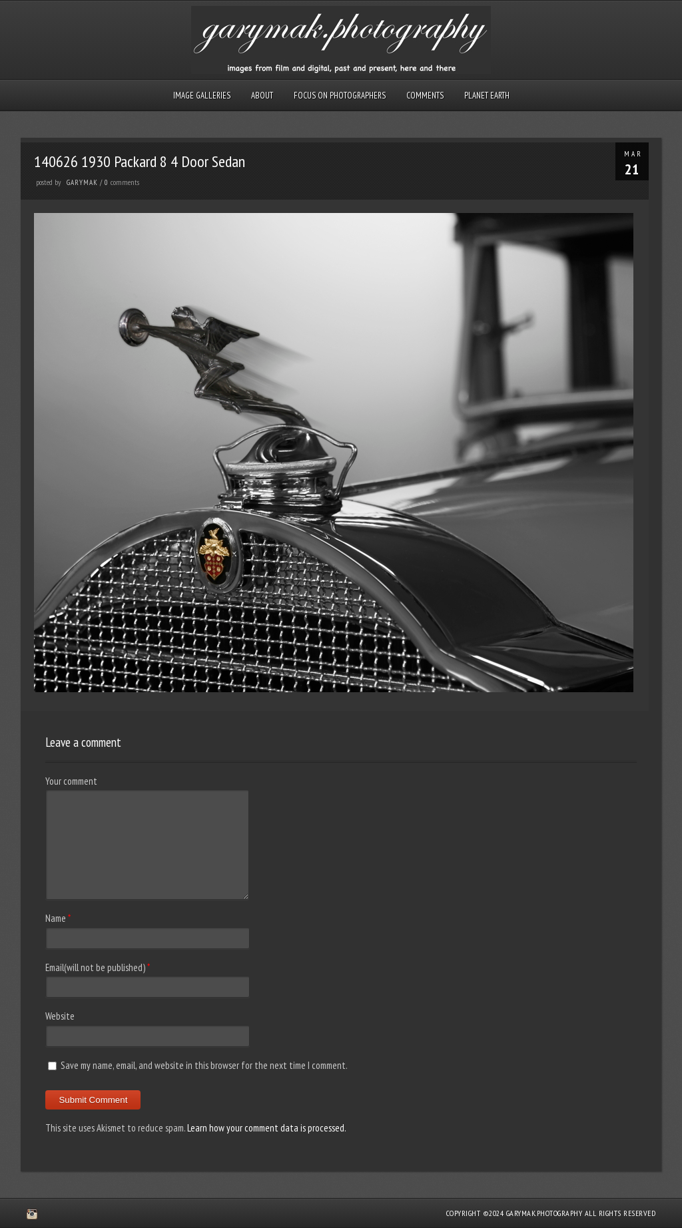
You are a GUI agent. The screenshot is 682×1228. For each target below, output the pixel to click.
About (262, 95)
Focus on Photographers (340, 95)
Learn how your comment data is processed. (266, 1128)
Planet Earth (487, 95)
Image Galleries (201, 95)
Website (60, 1016)
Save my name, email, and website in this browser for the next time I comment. (204, 1065)
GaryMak (82, 182)
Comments (425, 95)
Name (55, 918)
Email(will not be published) (95, 967)
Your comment (71, 781)
